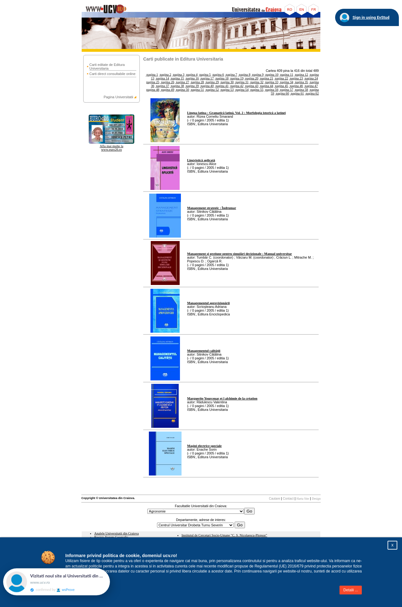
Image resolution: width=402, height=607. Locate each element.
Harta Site (302, 498)
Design (316, 498)
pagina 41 (221, 86)
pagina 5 (204, 74)
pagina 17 (207, 78)
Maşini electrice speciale (204, 446)
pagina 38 (177, 86)
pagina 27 (182, 82)
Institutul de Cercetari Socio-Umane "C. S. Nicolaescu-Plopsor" (224, 535)
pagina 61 (297, 93)
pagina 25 (153, 82)
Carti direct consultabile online (113, 74)
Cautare (274, 498)
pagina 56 (271, 89)
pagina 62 (312, 93)
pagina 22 (281, 78)
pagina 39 (192, 86)
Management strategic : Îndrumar (211, 208)
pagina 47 (311, 86)
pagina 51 (197, 89)
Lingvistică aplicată (201, 160)
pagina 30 (227, 82)
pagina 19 (236, 78)
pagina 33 (271, 82)
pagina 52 (212, 89)
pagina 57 (286, 89)
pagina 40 (207, 86)
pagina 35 (301, 82)
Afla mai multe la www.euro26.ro (111, 147)
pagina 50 (182, 89)
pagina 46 (296, 86)
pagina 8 (244, 74)
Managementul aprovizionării (208, 303)
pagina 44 (266, 86)
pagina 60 (282, 93)
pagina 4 (191, 74)
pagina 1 (152, 74)
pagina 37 (162, 86)
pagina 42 (236, 86)
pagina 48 (153, 89)
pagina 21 (266, 78)
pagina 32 (256, 82)
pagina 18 (221, 78)
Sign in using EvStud (370, 17)
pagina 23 (296, 78)
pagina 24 (311, 78)
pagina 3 (178, 74)
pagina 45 (281, 86)
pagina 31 (241, 82)
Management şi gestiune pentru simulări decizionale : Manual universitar (239, 253)
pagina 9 (257, 74)
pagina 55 (256, 89)
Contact (288, 498)
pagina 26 (167, 82)
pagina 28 (197, 82)
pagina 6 (218, 74)
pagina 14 (162, 78)
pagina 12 (301, 74)
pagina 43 (251, 86)
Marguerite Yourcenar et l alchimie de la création (222, 398)
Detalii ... (350, 590)
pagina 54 (241, 89)
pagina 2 (165, 74)
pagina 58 (301, 89)
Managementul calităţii (203, 350)
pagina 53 (227, 89)
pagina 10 (271, 74)
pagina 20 (251, 78)
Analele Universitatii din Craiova (116, 533)
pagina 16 (192, 78)
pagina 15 (177, 78)
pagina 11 (286, 74)
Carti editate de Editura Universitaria (107, 66)
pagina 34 (286, 82)
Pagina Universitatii (118, 97)
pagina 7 (231, 74)
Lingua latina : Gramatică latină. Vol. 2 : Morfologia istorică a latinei (236, 113)
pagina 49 (167, 89)
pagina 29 (212, 82)
